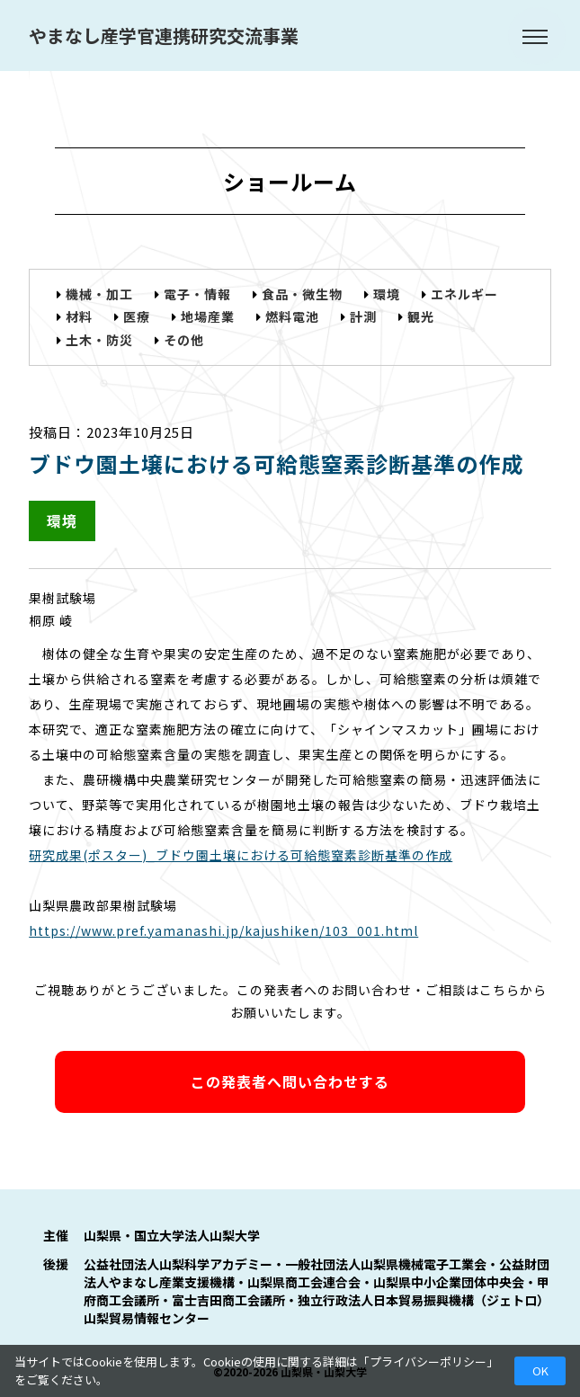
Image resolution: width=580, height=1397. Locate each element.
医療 (136, 316)
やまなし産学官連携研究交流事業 (164, 35)
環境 (386, 294)
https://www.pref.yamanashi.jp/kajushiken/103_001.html (223, 930)
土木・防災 (99, 340)
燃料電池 (292, 316)
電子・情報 (197, 294)
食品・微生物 (302, 294)
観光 (420, 316)
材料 (79, 316)
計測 (363, 316)
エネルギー (464, 294)
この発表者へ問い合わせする (290, 1081)
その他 (184, 340)
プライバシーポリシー (428, 1361)
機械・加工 (99, 294)
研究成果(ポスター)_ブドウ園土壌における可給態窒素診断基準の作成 (240, 855)
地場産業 (208, 316)
